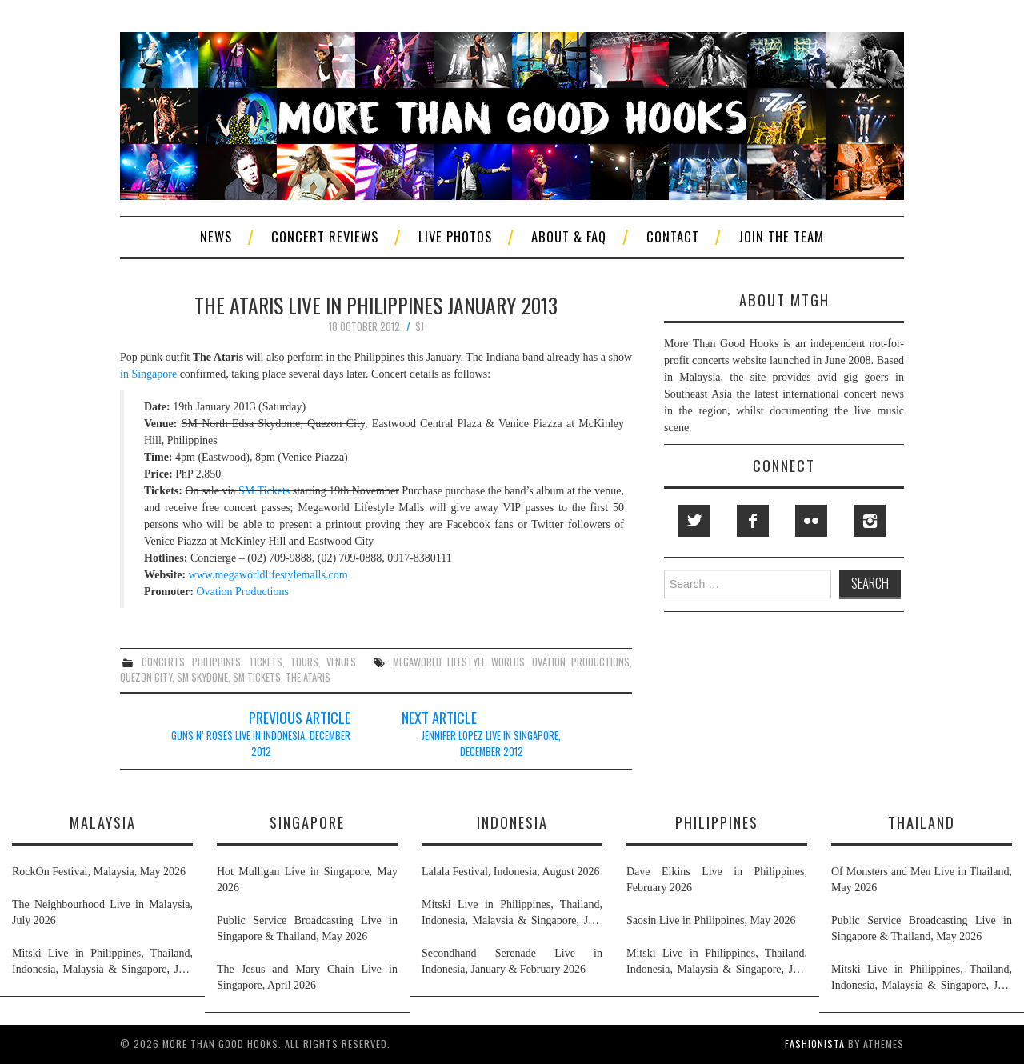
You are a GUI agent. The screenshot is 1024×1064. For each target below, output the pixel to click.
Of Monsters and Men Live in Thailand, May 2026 (921, 880)
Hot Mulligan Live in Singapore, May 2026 (307, 880)
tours (304, 662)
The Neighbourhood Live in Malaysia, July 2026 (102, 912)
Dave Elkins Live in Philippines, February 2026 (716, 880)
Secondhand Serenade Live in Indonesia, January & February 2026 (512, 961)
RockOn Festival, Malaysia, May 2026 (99, 872)
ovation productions (581, 662)
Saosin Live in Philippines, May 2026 (711, 920)
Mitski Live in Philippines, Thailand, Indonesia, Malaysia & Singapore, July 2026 (102, 962)
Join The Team (781, 236)
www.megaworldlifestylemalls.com (268, 575)
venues (341, 662)
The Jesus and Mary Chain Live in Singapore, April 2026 (307, 977)
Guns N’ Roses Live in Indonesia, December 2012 (260, 743)
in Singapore (150, 374)
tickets (265, 662)
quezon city (146, 677)
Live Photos (455, 236)
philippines (216, 662)
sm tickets (257, 677)
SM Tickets (264, 491)
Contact (672, 236)
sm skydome (202, 677)
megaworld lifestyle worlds (458, 662)
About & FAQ (568, 236)
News (216, 236)
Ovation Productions (242, 592)
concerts (163, 662)
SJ (419, 326)
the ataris (308, 677)
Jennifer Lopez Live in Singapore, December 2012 (491, 743)
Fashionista (815, 1043)
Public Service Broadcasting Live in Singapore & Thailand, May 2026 (307, 928)
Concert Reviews (324, 236)
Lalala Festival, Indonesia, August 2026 (510, 872)
